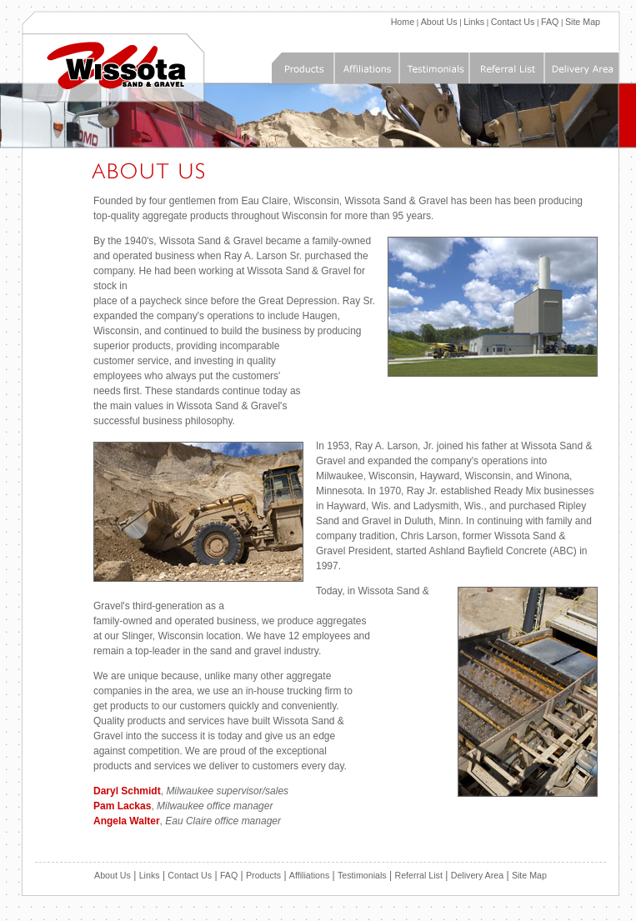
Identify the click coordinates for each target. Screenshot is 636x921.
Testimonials (362, 875)
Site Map (582, 22)
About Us (439, 22)
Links (473, 22)
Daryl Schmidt (127, 791)
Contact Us (513, 22)
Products (263, 875)
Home (402, 22)
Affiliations (309, 875)
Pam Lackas (122, 806)
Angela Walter (126, 821)
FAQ (549, 22)
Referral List (418, 875)
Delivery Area (477, 875)
